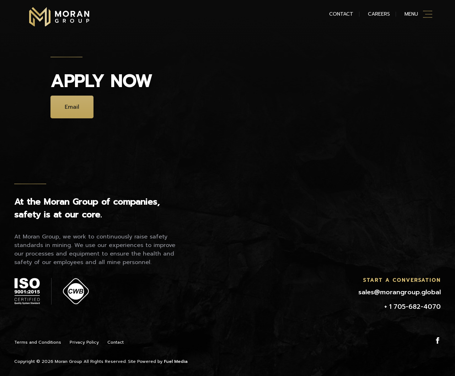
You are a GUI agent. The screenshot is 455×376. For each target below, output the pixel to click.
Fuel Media (176, 361)
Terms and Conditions (37, 342)
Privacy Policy (84, 342)
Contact (341, 14)
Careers (379, 14)
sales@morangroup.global (399, 292)
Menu (411, 14)
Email (72, 107)
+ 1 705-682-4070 (412, 307)
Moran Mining (59, 16)
